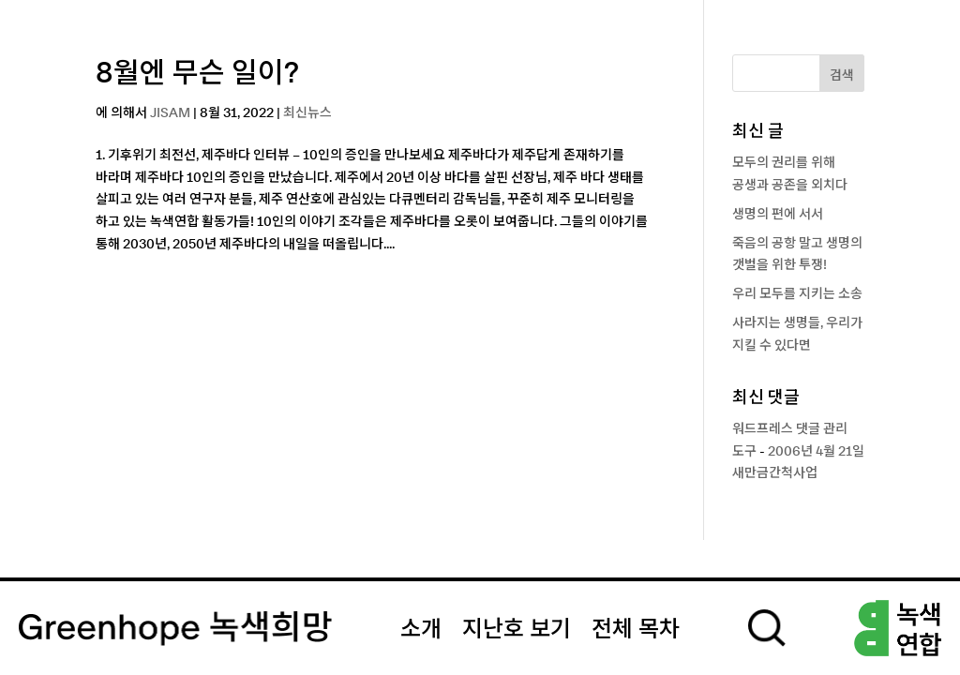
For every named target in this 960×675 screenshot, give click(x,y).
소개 (421, 630)
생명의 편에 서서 (777, 214)
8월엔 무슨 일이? (197, 74)
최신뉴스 (307, 113)
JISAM (170, 113)
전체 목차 (636, 630)
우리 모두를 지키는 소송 (797, 294)
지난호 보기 (516, 630)
